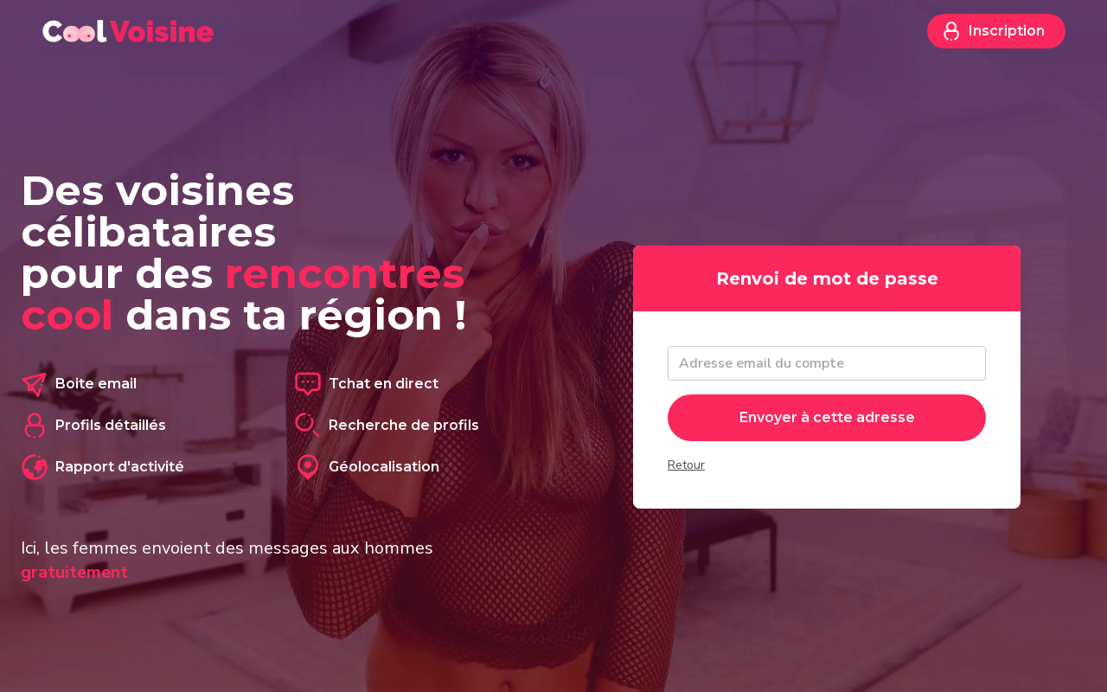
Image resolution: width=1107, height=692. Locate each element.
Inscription (993, 31)
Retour (686, 465)
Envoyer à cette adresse (827, 417)
